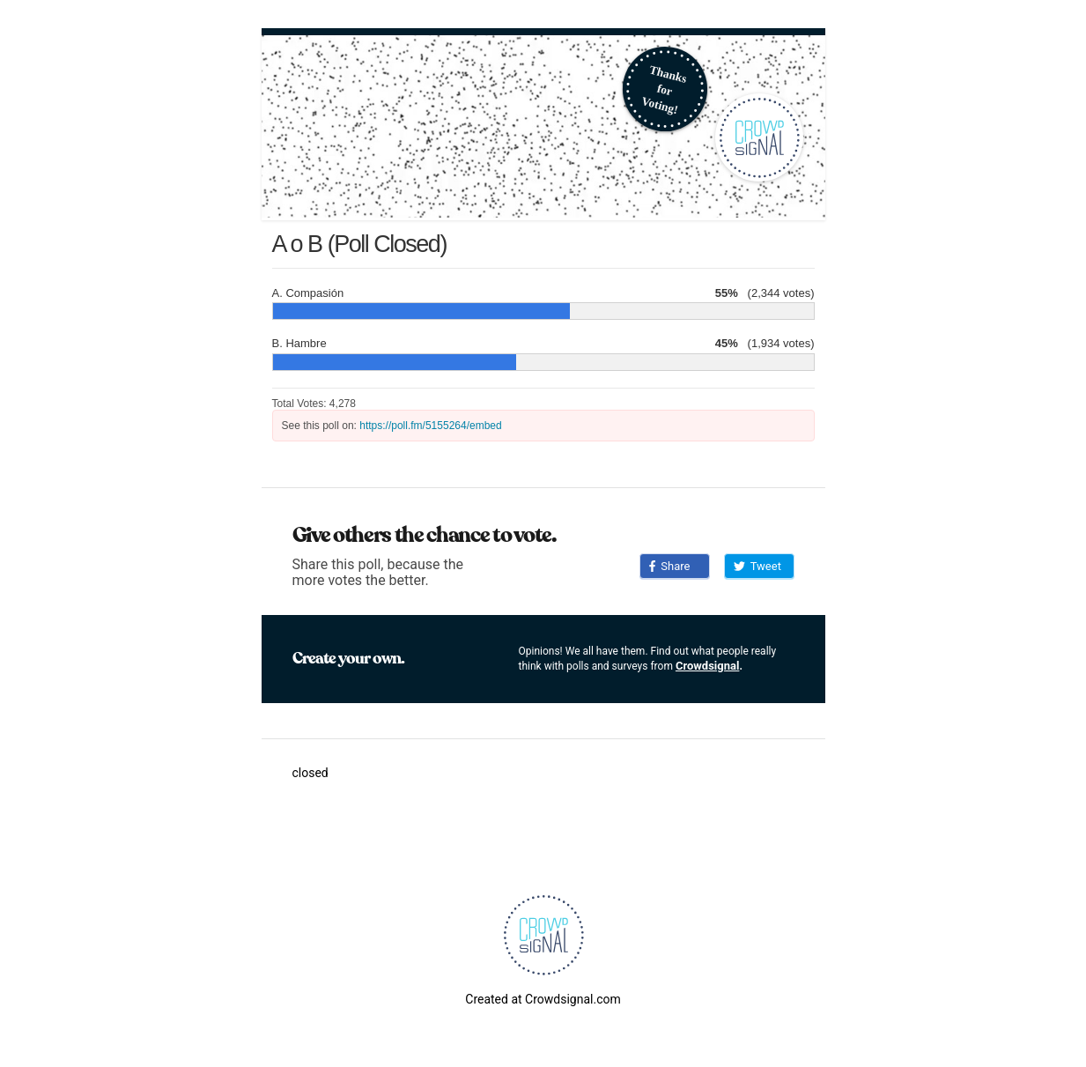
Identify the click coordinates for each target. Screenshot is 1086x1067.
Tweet (757, 566)
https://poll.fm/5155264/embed (430, 425)
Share (670, 566)
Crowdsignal (708, 665)
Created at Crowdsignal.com (542, 999)
